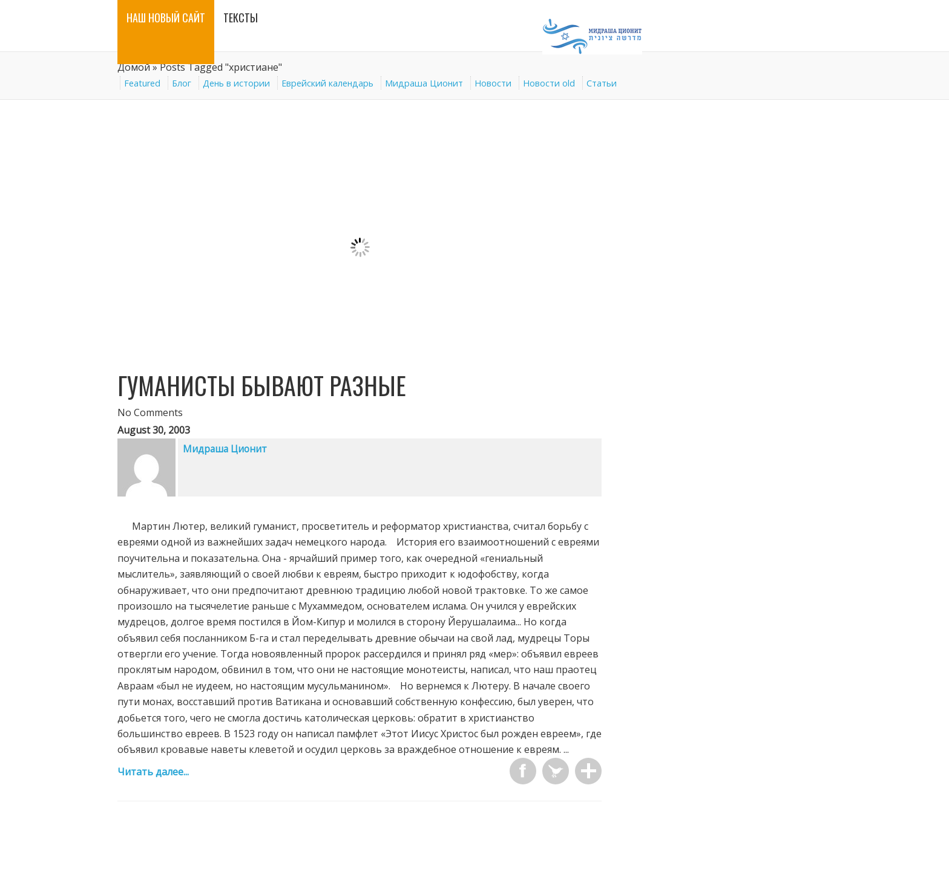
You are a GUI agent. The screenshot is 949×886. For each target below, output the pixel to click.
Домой (133, 67)
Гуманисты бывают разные (261, 385)
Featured (142, 83)
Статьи (601, 83)
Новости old (549, 83)
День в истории (236, 83)
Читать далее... (153, 771)
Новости (493, 83)
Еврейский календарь (327, 83)
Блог (181, 83)
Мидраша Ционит (424, 83)
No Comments (150, 412)
